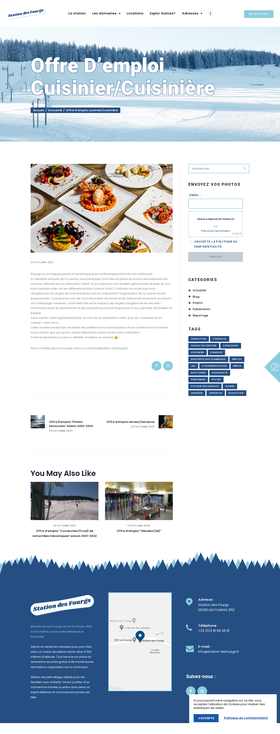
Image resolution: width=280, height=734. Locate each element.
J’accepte (206, 718)
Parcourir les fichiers (215, 231)
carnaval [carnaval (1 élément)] (220, 338)
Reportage (200, 316)
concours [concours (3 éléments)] (230, 345)
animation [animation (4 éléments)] (198, 338)
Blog (196, 297)
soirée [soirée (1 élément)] (229, 386)
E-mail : (204, 646)
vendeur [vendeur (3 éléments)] (197, 393)
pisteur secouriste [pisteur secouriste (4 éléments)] (205, 386)
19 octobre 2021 (64, 526)
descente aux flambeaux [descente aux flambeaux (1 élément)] (208, 359)
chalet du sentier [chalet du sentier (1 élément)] (204, 345)
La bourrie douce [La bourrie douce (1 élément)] (214, 366)
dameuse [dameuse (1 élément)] (216, 352)
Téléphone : (208, 626)
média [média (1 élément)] (237, 366)
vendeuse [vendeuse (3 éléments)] (215, 393)
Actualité (55, 110)
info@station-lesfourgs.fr (218, 651)
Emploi (198, 303)
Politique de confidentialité (246, 718)
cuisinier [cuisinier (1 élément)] (197, 352)
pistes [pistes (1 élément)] (216, 379)
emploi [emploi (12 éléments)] (237, 359)
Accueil (38, 110)
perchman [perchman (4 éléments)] (198, 379)
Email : (195, 195)
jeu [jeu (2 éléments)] (193, 366)
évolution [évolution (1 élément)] (236, 393)
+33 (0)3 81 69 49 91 (213, 631)
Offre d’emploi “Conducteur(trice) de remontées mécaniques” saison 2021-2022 (64, 533)
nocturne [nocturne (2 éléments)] (198, 372)
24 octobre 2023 (42, 262)
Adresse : (206, 600)
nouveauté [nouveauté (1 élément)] (220, 372)
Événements (201, 309)
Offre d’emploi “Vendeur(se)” (139, 531)
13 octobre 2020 (139, 526)
